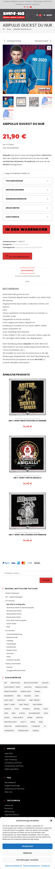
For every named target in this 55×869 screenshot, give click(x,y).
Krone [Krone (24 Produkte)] (6, 718)
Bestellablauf (10, 782)
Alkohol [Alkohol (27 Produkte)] (45, 683)
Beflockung (9, 811)
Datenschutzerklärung (13, 866)
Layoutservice (11, 756)
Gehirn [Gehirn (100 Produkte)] (37, 709)
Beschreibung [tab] (27, 270)
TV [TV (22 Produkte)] (45, 726)
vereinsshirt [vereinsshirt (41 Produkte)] (23, 731)
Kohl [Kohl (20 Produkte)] (46, 713)
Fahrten (9, 667)
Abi (16, 247)
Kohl (35, 247)
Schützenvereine (13, 660)
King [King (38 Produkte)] (14, 713)
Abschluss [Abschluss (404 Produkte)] (15, 683)
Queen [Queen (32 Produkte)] (32, 722)
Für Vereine (10, 630)
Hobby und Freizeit (13, 663)
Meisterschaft (11, 637)
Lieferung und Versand (14, 788)
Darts (8, 656)
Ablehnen (27, 853)
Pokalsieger (11, 644)
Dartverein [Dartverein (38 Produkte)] (37, 704)
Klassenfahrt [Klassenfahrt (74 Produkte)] (34, 713)
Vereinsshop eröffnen (14, 766)
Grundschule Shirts (14, 611)
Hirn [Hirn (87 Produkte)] (6, 713)
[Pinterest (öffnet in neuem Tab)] (24, 7)
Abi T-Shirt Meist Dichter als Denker (27, 420)
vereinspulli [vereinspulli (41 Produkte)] (9, 731)
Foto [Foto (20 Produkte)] (17, 709)
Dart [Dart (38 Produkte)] (37, 696)
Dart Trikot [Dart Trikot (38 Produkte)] (24, 704)
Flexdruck (9, 808)
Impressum (45, 866)
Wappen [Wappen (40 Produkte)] (36, 731)
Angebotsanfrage (12, 785)
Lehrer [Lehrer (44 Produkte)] (29, 718)
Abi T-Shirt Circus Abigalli (27, 478)
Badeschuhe (11, 650)
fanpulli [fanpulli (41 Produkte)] (7, 709)
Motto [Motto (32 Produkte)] (23, 722)
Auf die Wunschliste (17, 256)
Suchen (46, 580)
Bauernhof (28, 247)
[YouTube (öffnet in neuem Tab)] (30, 7)
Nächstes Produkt (41, 41)
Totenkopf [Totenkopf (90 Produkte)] (35, 726)
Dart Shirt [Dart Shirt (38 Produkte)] (8, 700)
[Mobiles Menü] (47, 15)
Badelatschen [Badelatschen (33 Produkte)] (41, 687)
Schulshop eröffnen (13, 762)
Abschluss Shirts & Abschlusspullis (20, 607)
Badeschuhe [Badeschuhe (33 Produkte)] (26, 691)
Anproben (9, 753)
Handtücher (11, 647)
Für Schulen (35, 419)
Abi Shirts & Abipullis (20, 244)
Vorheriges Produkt (14, 41)
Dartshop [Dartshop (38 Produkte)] (21, 700)
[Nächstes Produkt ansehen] (50, 41)
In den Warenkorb (26, 229)
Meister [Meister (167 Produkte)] (39, 718)
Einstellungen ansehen (27, 860)
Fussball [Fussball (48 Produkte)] (26, 709)
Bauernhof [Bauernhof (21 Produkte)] (8, 696)
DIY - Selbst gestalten (14, 597)
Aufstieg (9, 640)
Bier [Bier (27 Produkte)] (19, 696)
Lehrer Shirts (11, 623)
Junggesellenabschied (15, 670)
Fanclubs (10, 653)
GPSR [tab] (27, 282)
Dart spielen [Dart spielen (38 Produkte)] (34, 700)
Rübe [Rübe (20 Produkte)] (41, 722)
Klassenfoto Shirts (13, 617)
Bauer (21, 247)
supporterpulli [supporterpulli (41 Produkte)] (21, 726)
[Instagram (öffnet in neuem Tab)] (27, 7)
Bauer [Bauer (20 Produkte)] (37, 691)
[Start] (3, 29)
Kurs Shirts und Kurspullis (16, 620)
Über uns (8, 792)
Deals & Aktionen (12, 593)
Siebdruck (9, 805)
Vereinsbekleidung (14, 634)
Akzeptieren (27, 846)
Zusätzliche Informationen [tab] (27, 276)
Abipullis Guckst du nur (22, 29)
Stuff (8, 627)
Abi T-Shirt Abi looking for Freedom (27, 534)
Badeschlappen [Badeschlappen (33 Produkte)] (10, 691)
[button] (51, 820)
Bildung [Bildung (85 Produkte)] (27, 696)
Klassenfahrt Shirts (13, 614)
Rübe (40, 247)
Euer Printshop (11, 759)
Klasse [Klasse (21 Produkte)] (22, 713)
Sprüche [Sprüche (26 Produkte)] (7, 726)
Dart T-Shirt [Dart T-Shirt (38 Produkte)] (9, 704)
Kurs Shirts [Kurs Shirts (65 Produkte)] (18, 718)
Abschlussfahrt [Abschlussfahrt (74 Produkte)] (31, 683)
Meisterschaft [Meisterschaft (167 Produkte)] (10, 722)
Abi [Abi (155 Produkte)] (5, 683)
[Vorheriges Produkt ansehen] (4, 41)
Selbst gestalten (12, 769)
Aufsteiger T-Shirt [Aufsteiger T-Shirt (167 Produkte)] (12, 687)
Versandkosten (12, 148)
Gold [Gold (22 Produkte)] (45, 709)
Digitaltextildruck (12, 814)
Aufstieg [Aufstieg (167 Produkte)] (28, 687)
